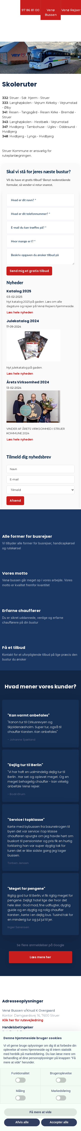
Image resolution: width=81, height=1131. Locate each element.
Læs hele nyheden (19, 312)
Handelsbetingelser (17, 1027)
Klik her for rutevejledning (22, 1020)
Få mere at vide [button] (40, 1112)
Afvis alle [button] (21, 1122)
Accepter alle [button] (59, 1122)
